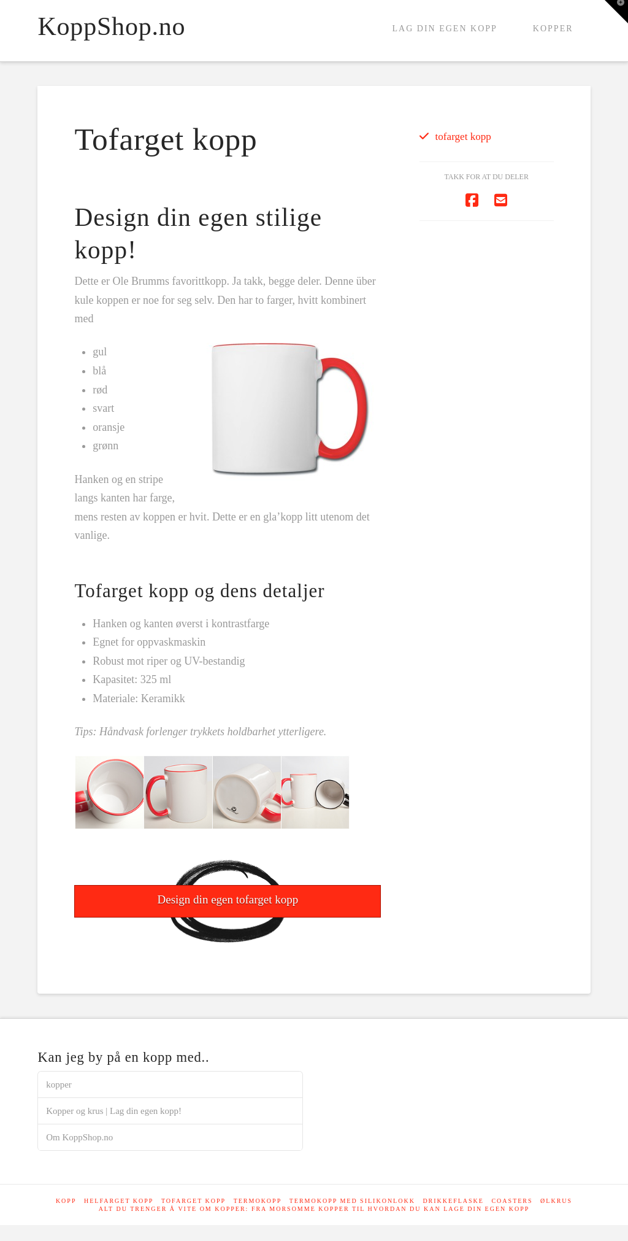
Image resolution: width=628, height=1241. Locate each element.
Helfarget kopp (118, 1200)
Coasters (511, 1200)
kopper (59, 1084)
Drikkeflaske (453, 1200)
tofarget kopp (463, 136)
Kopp (66, 1200)
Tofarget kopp (193, 1200)
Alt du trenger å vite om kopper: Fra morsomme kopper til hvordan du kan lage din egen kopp (314, 1208)
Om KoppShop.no (79, 1137)
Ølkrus (556, 1200)
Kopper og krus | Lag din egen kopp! (114, 1111)
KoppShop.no (111, 26)
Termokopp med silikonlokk (352, 1200)
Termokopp (258, 1200)
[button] (616, 11)
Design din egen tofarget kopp (228, 899)
